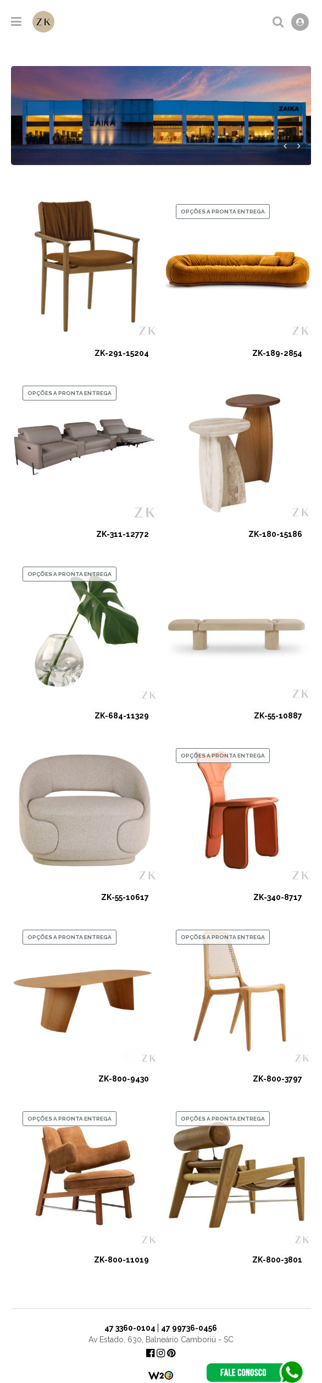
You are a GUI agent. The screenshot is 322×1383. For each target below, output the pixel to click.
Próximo (299, 146)
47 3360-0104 (130, 1328)
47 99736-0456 (189, 1328)
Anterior (285, 146)
